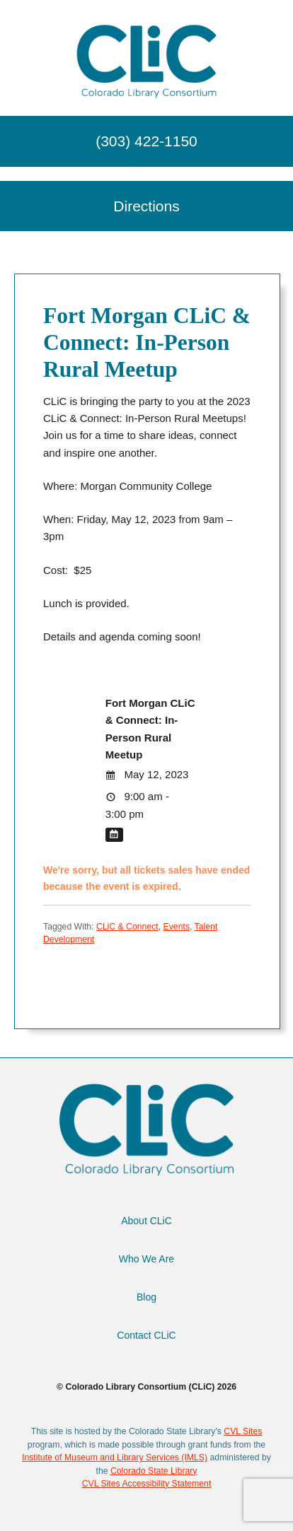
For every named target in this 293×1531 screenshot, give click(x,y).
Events (176, 927)
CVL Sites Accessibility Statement (147, 1484)
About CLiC (146, 1220)
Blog (146, 1297)
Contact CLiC (146, 1335)
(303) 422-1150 (146, 141)
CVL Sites (243, 1431)
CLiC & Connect (127, 927)
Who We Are (146, 1259)
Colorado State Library (153, 1471)
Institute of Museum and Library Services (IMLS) (114, 1457)
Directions (146, 206)
